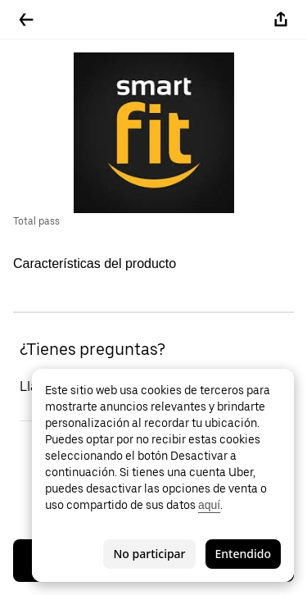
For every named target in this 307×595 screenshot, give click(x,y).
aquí (209, 504)
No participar (149, 553)
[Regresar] (26, 19)
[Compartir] (280, 19)
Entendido (243, 553)
